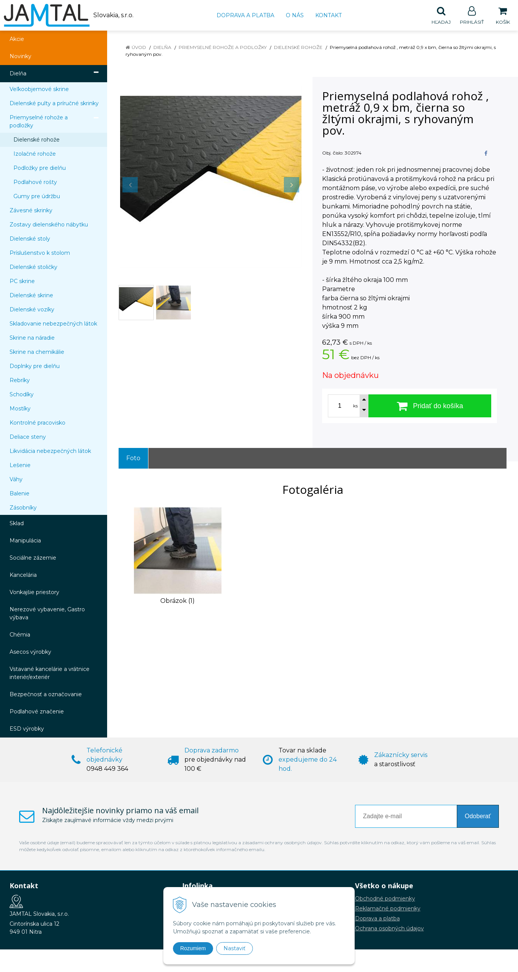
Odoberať (478, 816)
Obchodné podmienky (385, 898)
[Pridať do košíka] (429, 406)
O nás (295, 15)
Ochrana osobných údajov (389, 928)
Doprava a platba (245, 15)
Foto (133, 458)
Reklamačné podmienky (387, 908)
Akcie (17, 39)
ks (355, 406)
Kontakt (328, 15)
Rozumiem (193, 948)
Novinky (20, 56)
